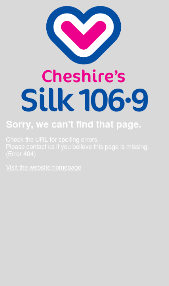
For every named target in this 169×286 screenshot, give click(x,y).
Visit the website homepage (43, 167)
